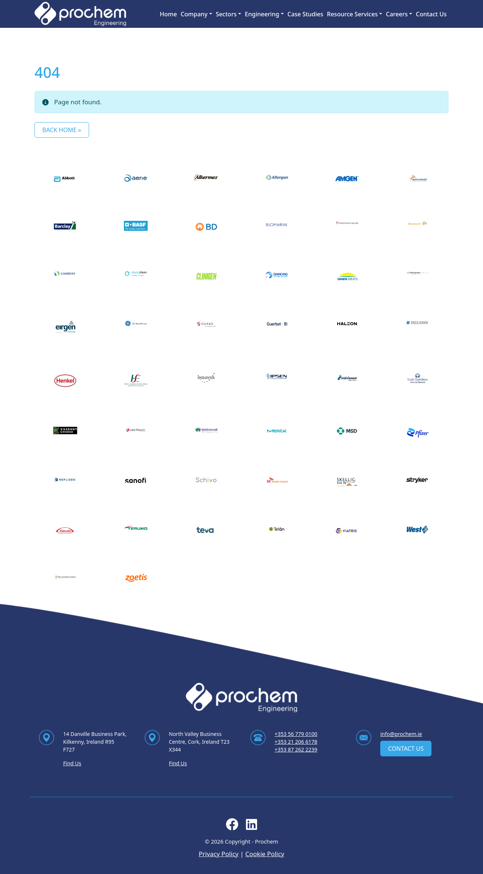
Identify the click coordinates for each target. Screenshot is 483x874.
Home (168, 14)
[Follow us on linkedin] (251, 826)
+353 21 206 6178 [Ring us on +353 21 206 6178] (296, 741)
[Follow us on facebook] (232, 826)
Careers (397, 14)
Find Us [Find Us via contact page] (72, 763)
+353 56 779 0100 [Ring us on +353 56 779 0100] (296, 733)
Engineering (262, 14)
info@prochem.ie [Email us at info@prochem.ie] (401, 733)
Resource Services (352, 14)
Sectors (226, 14)
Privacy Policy (219, 854)
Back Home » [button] (61, 130)
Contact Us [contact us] (406, 748)
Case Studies (305, 14)
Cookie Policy (264, 854)
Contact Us (431, 14)
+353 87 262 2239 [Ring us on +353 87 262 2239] (296, 749)
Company (194, 14)
